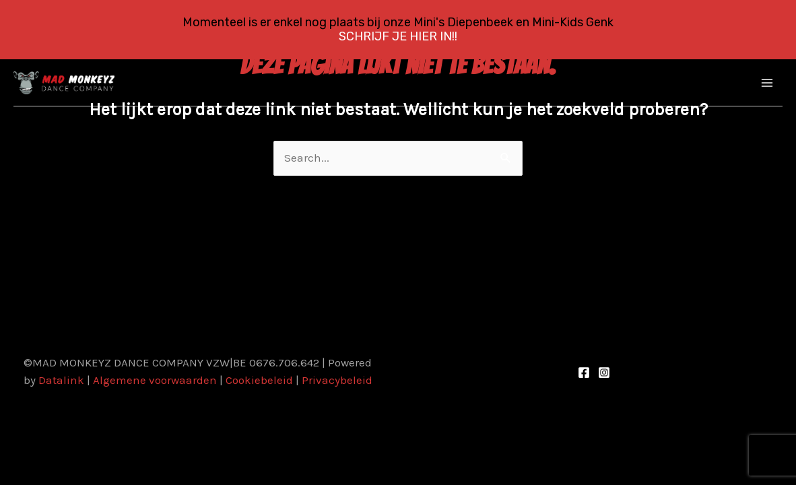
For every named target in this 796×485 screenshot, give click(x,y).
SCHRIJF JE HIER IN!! (398, 36)
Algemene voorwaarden (155, 380)
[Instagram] (604, 372)
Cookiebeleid (259, 380)
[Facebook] (584, 372)
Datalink (61, 380)
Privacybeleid (337, 380)
